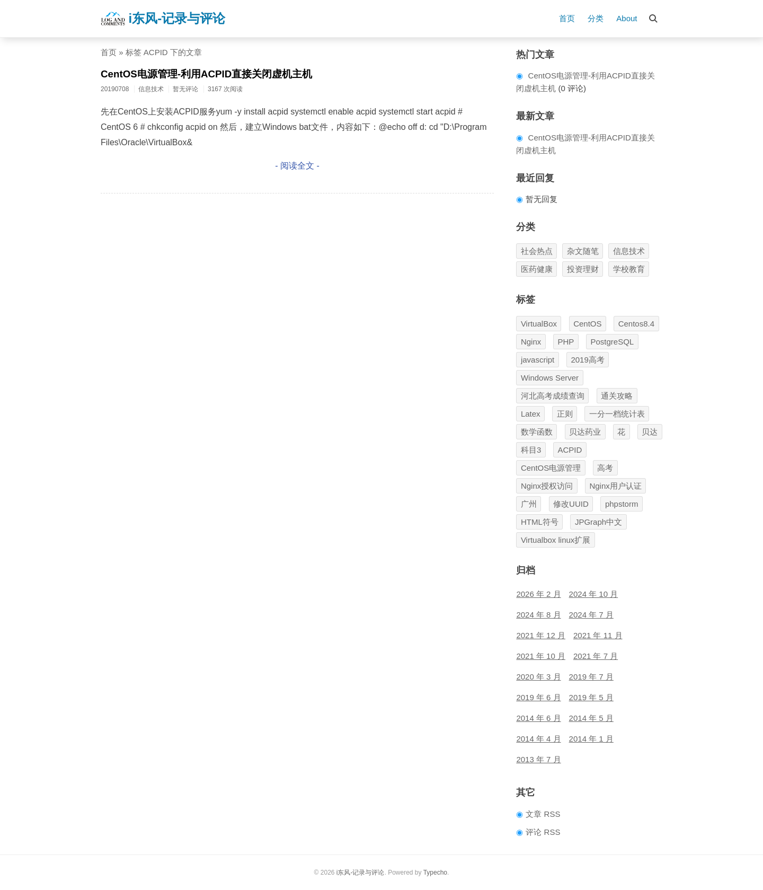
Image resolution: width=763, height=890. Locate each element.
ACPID (569, 449)
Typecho (435, 872)
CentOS (587, 323)
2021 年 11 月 (598, 635)
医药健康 (537, 269)
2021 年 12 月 (540, 635)
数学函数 (537, 431)
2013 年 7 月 (538, 759)
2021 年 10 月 (540, 655)
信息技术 (629, 250)
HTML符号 (539, 521)
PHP (565, 341)
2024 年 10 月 (593, 593)
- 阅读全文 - (297, 165)
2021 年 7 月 (595, 655)
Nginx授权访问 (547, 485)
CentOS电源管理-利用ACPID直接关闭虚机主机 (206, 74)
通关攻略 (617, 395)
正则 (565, 413)
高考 (605, 467)
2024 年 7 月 (591, 614)
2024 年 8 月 (538, 614)
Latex (530, 413)
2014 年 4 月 (538, 738)
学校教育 (629, 269)
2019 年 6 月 (538, 697)
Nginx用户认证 (615, 485)
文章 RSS (543, 813)
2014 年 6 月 (538, 717)
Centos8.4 (636, 323)
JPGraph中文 (598, 521)
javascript (537, 359)
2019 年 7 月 (591, 676)
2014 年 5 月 (591, 717)
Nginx (531, 341)
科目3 (531, 449)
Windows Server (550, 377)
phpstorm (621, 503)
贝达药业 (585, 431)
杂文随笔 (583, 250)
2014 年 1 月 (591, 738)
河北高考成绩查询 (552, 395)
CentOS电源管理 (551, 467)
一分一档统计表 (617, 413)
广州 (529, 503)
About (626, 18)
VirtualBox (539, 323)
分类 (596, 18)
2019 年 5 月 (591, 697)
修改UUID (571, 503)
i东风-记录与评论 (163, 19)
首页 (567, 18)
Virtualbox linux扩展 (555, 539)
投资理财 (583, 269)
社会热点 (537, 250)
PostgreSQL (612, 341)
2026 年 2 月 (538, 593)
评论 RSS (543, 831)
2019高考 (587, 359)
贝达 (650, 431)
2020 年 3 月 (538, 676)
